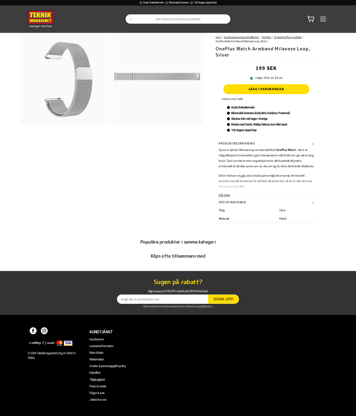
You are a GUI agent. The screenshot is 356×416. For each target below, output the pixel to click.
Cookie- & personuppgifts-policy (107, 366)
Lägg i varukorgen (266, 89)
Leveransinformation (101, 346)
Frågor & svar (97, 393)
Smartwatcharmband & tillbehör (241, 37)
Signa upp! (223, 299)
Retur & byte (96, 352)
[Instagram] (44, 332)
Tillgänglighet (97, 379)
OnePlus (266, 37)
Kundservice (96, 339)
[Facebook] (33, 332)
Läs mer (224, 195)
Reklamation (96, 359)
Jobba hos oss (98, 399)
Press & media (97, 386)
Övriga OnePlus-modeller (288, 37)
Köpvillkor (95, 372)
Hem (218, 37)
